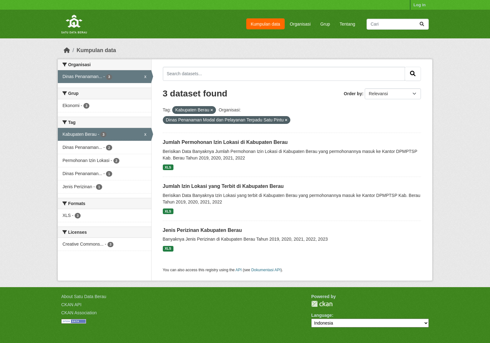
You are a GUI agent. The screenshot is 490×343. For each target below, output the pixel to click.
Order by (353, 93)
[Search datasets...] (398, 24)
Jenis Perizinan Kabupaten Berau (202, 230)
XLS (168, 167)
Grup (325, 24)
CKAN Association (79, 312)
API (239, 270)
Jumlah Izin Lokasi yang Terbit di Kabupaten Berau (223, 186)
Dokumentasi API (266, 270)
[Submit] (422, 24)
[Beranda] (67, 50)
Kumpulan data (265, 24)
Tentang (347, 24)
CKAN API (71, 304)
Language (321, 315)
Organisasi (300, 24)
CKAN (321, 304)
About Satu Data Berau (83, 296)
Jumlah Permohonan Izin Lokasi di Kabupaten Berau (225, 142)
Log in (419, 4)
